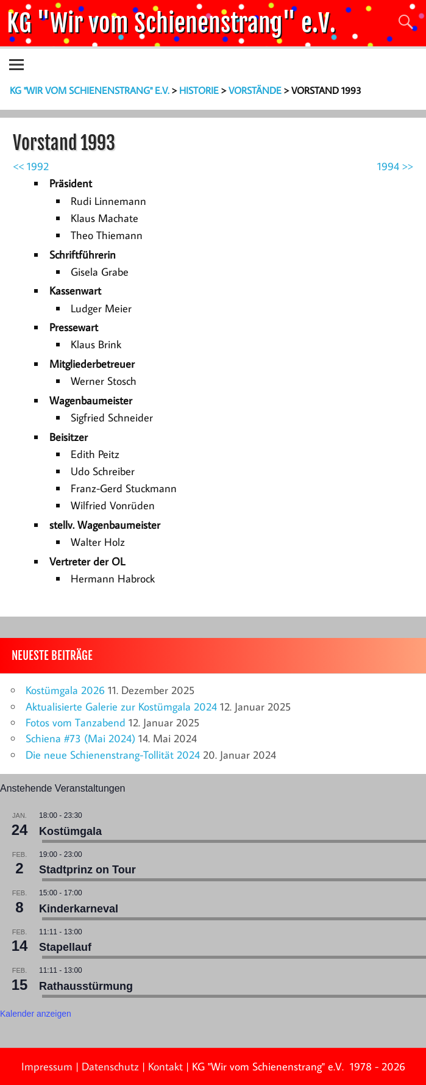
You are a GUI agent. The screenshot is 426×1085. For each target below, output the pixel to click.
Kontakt (165, 1066)
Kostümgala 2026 (65, 690)
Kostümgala (70, 831)
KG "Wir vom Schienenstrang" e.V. (171, 22)
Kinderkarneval (78, 909)
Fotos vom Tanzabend (76, 722)
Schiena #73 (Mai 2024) (80, 738)
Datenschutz (110, 1066)
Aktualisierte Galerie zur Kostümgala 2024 (121, 707)
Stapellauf (65, 947)
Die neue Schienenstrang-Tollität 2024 (113, 755)
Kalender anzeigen (35, 1014)
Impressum (47, 1066)
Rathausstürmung (86, 986)
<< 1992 (31, 166)
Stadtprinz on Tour (87, 870)
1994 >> (395, 166)
